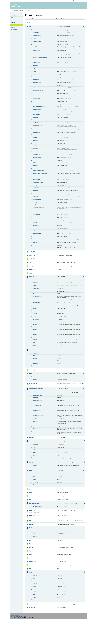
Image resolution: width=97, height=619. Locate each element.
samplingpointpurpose (37, 204)
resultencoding (36, 190)
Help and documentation (16, 13)
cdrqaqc (34, 71)
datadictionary (33, 349)
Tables (12, 17)
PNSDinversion (36, 162)
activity (34, 376)
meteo (34, 589)
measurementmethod (37, 111)
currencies (35, 291)
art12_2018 (32, 255)
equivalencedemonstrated (38, 93)
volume (34, 599)
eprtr (30, 373)
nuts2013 (35, 329)
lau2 (30, 543)
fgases (31, 462)
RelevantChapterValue (37, 431)
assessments (35, 280)
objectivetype (36, 145)
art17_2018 (32, 266)
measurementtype (36, 114)
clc (33, 531)
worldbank (32, 607)
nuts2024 (35, 337)
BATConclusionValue (37, 400)
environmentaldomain (37, 296)
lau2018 (31, 547)
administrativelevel (37, 35)
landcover (31, 527)
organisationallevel (37, 157)
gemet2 (31, 470)
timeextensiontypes (37, 233)
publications (32, 561)
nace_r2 (34, 316)
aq (30, 26)
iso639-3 (35, 308)
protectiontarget (36, 179)
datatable (35, 76)
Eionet (16, 10)
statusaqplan (35, 230)
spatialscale (35, 222)
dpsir (34, 293)
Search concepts (40, 22)
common (31, 276)
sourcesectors (36, 217)
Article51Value (36, 392)
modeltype (35, 137)
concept (34, 473)
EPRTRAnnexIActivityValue (38, 410)
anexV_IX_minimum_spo (38, 46)
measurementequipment (38, 109)
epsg (34, 299)
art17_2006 (32, 259)
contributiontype (36, 74)
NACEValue (35, 421)
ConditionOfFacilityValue (38, 402)
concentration (36, 580)
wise (30, 604)
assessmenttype (36, 59)
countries (35, 285)
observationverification (38, 154)
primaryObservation (37, 168)
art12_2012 (32, 251)
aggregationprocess (37, 41)
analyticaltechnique (37, 44)
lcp (30, 551)
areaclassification (36, 50)
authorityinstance (36, 62)
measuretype (35, 117)
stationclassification (37, 227)
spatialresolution (36, 219)
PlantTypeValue (36, 426)
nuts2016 (35, 332)
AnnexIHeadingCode (37, 506)
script (34, 342)
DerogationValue (36, 407)
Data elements (14, 20)
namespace (35, 140)
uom (30, 572)
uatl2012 (35, 536)
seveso (31, 565)
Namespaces (14, 29)
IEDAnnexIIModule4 (34, 515)
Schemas (13, 22)
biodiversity (32, 269)
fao (30, 441)
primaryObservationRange (38, 170)
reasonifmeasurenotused (38, 182)
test (30, 568)
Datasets (13, 15)
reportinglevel (36, 184)
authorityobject (36, 65)
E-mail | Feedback (15, 615)
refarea (34, 452)
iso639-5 (35, 310)
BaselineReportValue (37, 395)
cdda (30, 273)
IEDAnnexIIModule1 (34, 503)
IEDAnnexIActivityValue (38, 415)
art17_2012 (32, 262)
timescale (35, 236)
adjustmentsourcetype (37, 29)
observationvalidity (37, 151)
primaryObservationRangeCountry (40, 173)
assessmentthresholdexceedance (40, 57)
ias (30, 496)
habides (31, 492)
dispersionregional (37, 82)
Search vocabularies (30, 22)
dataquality (32, 370)
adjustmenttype (36, 32)
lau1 (30, 540)
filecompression (36, 302)
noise (30, 558)
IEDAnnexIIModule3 (34, 510)
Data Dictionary (21, 10)
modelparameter (36, 132)
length (34, 586)
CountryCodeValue (37, 405)
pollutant (35, 165)
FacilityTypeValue (36, 413)
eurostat (31, 437)
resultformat (35, 193)
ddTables (35, 358)
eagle (34, 533)
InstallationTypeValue (37, 418)
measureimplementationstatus (39, 106)
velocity (34, 597)
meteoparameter (36, 119)
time (34, 594)
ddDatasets (35, 355)
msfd (30, 554)
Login (75, 0)
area (34, 578)
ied (30, 499)
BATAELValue (36, 397)
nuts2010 (35, 326)
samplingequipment (37, 199)
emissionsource (36, 87)
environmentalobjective (38, 90)
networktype (35, 143)
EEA (16, 1)
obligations (35, 363)
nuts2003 (35, 321)
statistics (35, 591)
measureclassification (37, 103)
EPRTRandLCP (33, 383)
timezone (35, 242)
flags (34, 447)
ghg (30, 489)
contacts (35, 353)
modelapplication (36, 122)
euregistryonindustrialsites (36, 388)
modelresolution (36, 134)
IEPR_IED (31, 520)
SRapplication (36, 225)
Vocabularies (14, 24)
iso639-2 (35, 305)
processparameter (37, 176)
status (34, 365)
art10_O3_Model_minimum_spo (39, 52)
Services (13, 27)
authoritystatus (36, 68)
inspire (31, 524)
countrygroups (36, 288)
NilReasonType (36, 319)
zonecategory (36, 245)
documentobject (36, 85)
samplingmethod (36, 202)
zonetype (35, 247)
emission (35, 583)
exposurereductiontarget (38, 101)
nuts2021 (35, 334)
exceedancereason (37, 98)
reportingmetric (36, 187)
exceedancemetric (37, 95)
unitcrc (34, 457)
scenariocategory (36, 214)
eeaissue (35, 360)
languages (35, 313)
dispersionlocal (36, 79)
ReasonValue (35, 428)
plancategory (35, 160)
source (34, 479)
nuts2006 (35, 324)
